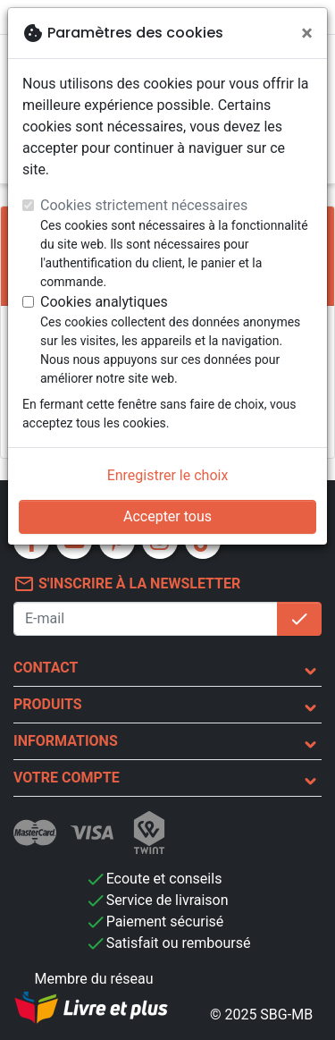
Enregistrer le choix (168, 475)
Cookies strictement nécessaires (143, 205)
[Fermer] (307, 33)
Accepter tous (167, 516)
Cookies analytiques (104, 301)
